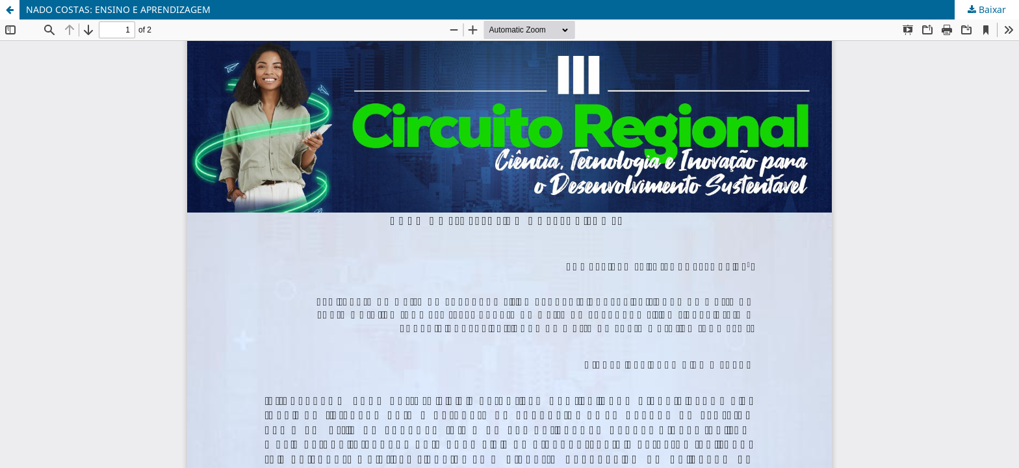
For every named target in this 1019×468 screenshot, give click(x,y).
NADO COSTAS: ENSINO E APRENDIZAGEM (118, 9)
